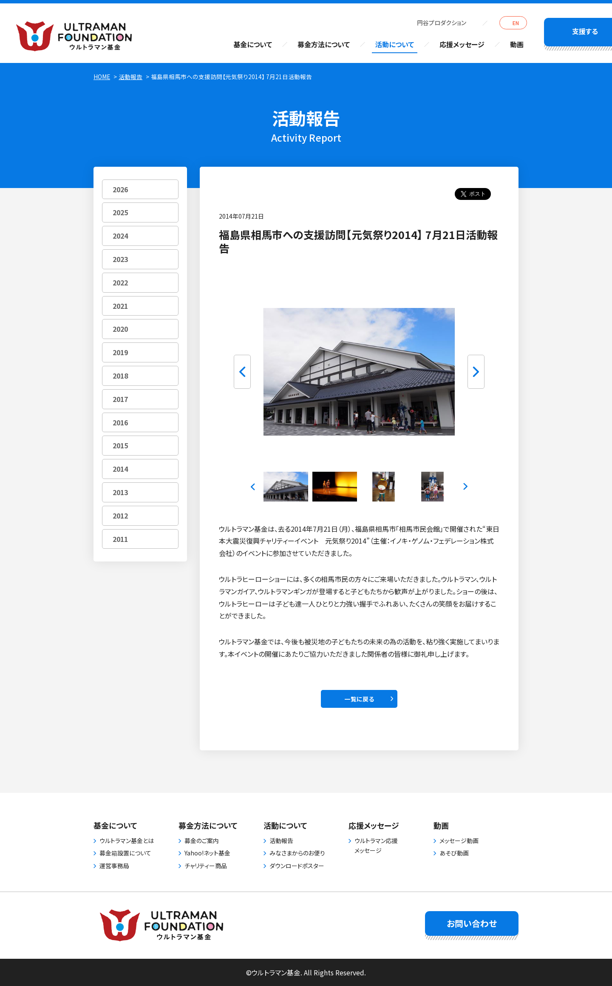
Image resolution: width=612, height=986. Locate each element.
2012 (120, 515)
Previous (242, 372)
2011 (120, 539)
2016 (120, 422)
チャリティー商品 (205, 865)
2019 (120, 352)
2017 (120, 399)
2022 (120, 282)
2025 (120, 212)
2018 (120, 375)
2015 (120, 445)
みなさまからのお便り (297, 853)
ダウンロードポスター (296, 865)
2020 (120, 329)
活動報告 (130, 76)
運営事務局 (114, 865)
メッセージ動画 (459, 840)
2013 (120, 492)
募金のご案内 (201, 840)
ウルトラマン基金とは (126, 840)
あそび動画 (454, 853)
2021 (120, 306)
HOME (102, 76)
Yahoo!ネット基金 (207, 853)
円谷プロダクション (441, 22)
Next (476, 372)
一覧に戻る (359, 699)
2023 (120, 259)
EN (516, 22)
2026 (120, 189)
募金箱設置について (125, 853)
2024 (120, 236)
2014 (120, 469)
